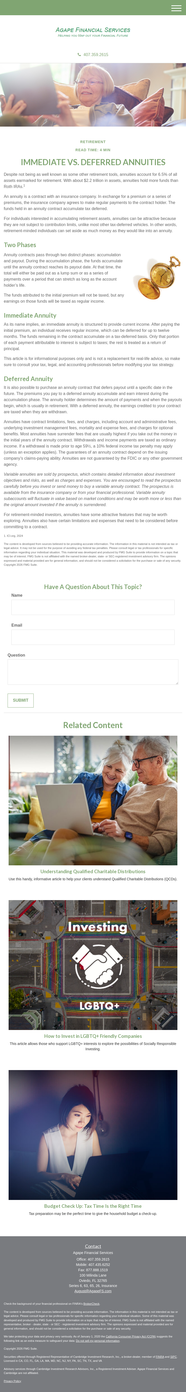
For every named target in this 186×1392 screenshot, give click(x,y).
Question (16, 655)
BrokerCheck (92, 1303)
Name (17, 595)
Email (16, 625)
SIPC (173, 1356)
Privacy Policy (12, 1381)
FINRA (160, 1356)
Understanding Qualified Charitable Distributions (93, 871)
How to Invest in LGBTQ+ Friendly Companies (93, 1036)
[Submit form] (21, 701)
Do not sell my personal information (97, 1340)
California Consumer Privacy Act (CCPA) (131, 1336)
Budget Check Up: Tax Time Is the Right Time (93, 1206)
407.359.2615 (93, 55)
